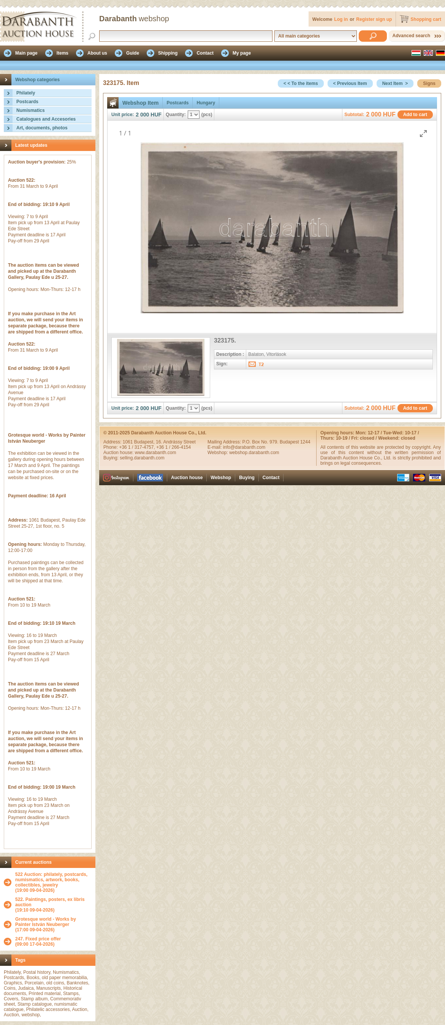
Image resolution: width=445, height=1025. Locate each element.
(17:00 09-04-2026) (53, 924)
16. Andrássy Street (176, 442)
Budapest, (145, 442)
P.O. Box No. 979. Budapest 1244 (276, 442)
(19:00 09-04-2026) (53, 882)
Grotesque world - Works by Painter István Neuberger (45, 922)
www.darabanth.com (155, 452)
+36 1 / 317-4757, (137, 447)
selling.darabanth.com (142, 458)
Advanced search (411, 35)
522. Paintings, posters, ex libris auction (50, 902)
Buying (247, 477)
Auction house (187, 477)
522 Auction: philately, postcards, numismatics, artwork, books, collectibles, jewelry (51, 880)
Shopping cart (425, 19)
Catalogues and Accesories (46, 119)
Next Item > (395, 83)
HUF (156, 115)
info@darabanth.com (244, 447)
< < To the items (300, 83)
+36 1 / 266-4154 (173, 447)
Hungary (205, 102)
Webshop (221, 477)
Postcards (27, 101)
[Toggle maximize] (423, 133)
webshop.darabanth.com (254, 452)
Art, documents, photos (42, 127)
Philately (25, 93)
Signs (429, 83)
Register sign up (374, 19)
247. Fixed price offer (38, 939)
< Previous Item (350, 83)
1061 (128, 442)
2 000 (142, 115)
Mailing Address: (224, 442)
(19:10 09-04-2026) (53, 905)
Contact (271, 477)
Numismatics (30, 110)
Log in (341, 19)
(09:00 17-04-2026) (38, 941)
